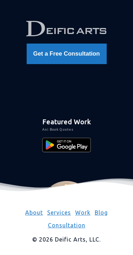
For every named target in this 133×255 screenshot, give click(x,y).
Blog (101, 212)
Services (59, 212)
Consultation (66, 225)
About (34, 212)
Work (82, 212)
